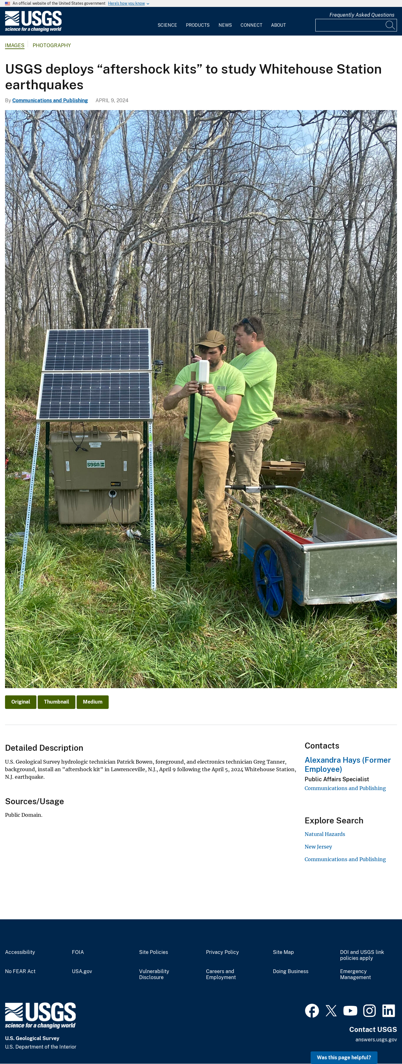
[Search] (390, 25)
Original (20, 702)
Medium (92, 702)
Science (167, 25)
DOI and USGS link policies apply (362, 955)
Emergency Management (355, 974)
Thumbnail (56, 702)
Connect (251, 25)
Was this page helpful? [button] (344, 1058)
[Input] (356, 25)
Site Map (283, 952)
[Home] (33, 30)
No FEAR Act (20, 971)
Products (197, 25)
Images (14, 45)
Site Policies (153, 952)
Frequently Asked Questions (361, 15)
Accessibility (20, 952)
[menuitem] (167, 21)
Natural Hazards (325, 834)
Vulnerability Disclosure (154, 974)
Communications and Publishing (50, 100)
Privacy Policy (222, 952)
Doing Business (290, 971)
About (278, 25)
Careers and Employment (221, 974)
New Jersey (318, 847)
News (225, 25)
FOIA (78, 952)
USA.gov (82, 971)
